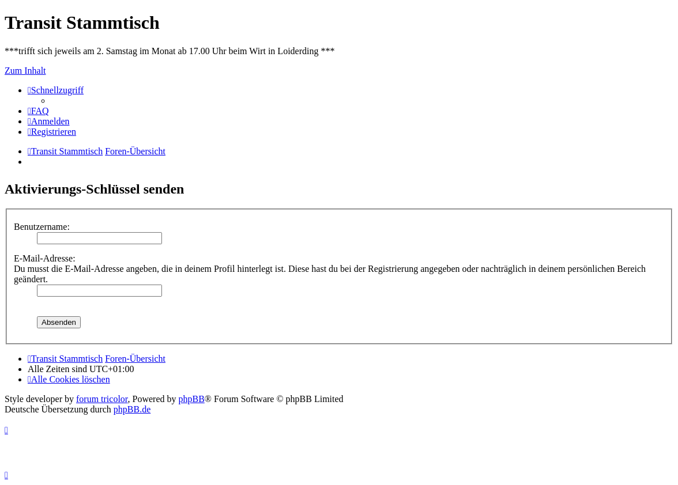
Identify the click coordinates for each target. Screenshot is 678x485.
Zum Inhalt (25, 70)
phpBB (192, 399)
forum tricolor (102, 399)
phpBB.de (132, 409)
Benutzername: (42, 227)
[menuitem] (38, 111)
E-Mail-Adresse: (45, 258)
